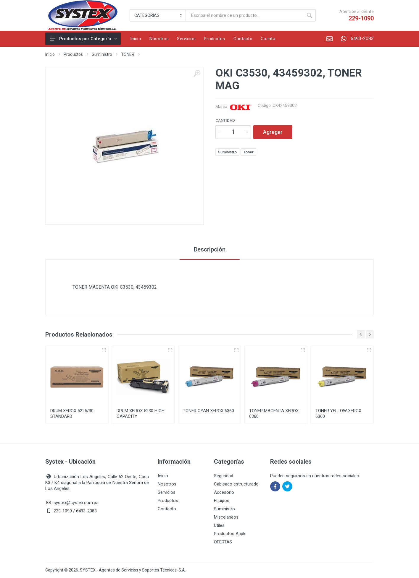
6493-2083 (355, 39)
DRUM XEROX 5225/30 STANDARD (72, 413)
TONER (127, 54)
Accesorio (224, 492)
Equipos (221, 500)
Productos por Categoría (83, 38)
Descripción (209, 249)
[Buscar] (244, 15)
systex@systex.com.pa (76, 502)
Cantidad (225, 120)
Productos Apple (230, 533)
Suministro (102, 54)
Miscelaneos (226, 517)
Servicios (166, 492)
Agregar (273, 132)
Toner (248, 152)
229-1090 (361, 18)
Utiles (219, 525)
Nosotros (167, 484)
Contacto (167, 509)
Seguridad (223, 475)
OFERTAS (223, 542)
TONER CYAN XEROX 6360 (208, 410)
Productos (73, 54)
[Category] (158, 15)
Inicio (50, 54)
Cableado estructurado (236, 484)
